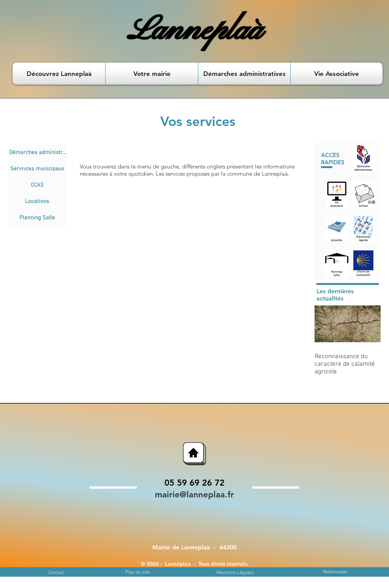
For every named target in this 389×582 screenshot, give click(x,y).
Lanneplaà (194, 31)
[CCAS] (37, 185)
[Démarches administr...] (37, 153)
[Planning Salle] (37, 218)
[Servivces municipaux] (37, 169)
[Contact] (56, 573)
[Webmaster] (335, 572)
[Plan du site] (137, 572)
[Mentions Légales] (235, 573)
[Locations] (37, 201)
